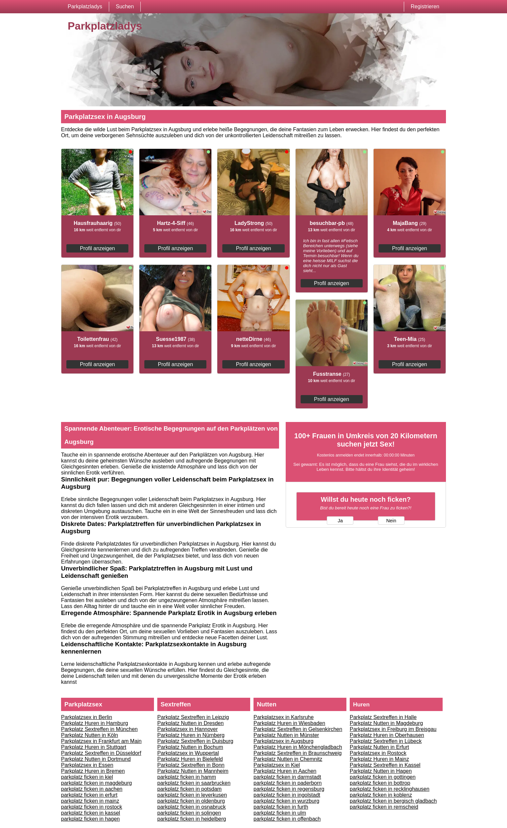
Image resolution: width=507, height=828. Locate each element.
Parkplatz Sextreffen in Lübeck (386, 741)
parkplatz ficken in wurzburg (286, 801)
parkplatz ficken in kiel (87, 777)
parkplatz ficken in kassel (90, 813)
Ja (340, 520)
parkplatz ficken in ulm (280, 813)
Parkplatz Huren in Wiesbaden (289, 723)
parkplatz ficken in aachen (91, 789)
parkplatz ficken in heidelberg (191, 819)
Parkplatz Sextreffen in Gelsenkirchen (298, 729)
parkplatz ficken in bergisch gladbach (393, 801)
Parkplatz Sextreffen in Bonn (191, 765)
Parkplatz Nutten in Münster (286, 735)
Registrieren (425, 6)
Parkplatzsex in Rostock (378, 753)
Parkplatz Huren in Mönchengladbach (298, 747)
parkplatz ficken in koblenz (381, 795)
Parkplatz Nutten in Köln (89, 735)
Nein (391, 520)
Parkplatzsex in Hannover (187, 729)
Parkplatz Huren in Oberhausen (387, 735)
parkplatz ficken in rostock (91, 807)
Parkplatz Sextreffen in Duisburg (195, 741)
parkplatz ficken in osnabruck (191, 807)
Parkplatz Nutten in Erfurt (379, 747)
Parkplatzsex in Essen (87, 765)
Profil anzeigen (97, 248)
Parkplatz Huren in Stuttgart (93, 747)
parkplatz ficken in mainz (90, 801)
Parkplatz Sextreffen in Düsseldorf (101, 753)
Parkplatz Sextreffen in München (99, 729)
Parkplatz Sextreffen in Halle (383, 717)
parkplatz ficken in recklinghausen (389, 789)
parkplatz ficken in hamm (186, 777)
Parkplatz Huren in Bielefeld (190, 759)
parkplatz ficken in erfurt (89, 795)
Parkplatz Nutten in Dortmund (96, 759)
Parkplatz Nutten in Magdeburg (386, 723)
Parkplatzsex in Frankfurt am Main (101, 741)
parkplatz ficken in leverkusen (192, 795)
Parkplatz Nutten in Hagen (381, 771)
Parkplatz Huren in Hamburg (94, 723)
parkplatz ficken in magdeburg (96, 783)
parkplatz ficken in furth (281, 807)
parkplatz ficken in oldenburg (191, 801)
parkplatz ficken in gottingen (382, 777)
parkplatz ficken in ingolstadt (287, 795)
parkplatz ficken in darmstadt (287, 777)
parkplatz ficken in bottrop (380, 783)
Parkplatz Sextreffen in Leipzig (193, 717)
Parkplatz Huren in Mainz (379, 759)
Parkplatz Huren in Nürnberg (191, 735)
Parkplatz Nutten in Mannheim (192, 771)
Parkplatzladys (85, 6)
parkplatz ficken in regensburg (289, 789)
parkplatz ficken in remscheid (384, 807)
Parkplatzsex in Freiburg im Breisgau (393, 729)
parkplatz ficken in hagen (90, 819)
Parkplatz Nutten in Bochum (190, 747)
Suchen (125, 6)
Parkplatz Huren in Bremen (93, 771)
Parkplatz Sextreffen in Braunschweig (298, 753)
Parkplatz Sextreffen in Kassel (385, 765)
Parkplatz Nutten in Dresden (190, 723)
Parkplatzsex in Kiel (277, 765)
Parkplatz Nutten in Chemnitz (288, 759)
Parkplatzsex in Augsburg (284, 741)
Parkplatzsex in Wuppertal (188, 753)
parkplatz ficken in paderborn (288, 783)
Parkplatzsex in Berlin (86, 717)
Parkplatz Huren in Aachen (285, 771)
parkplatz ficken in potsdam (189, 789)
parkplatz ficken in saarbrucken (194, 783)
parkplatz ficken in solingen (189, 813)
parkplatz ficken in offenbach (287, 819)
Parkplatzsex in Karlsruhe (284, 717)
